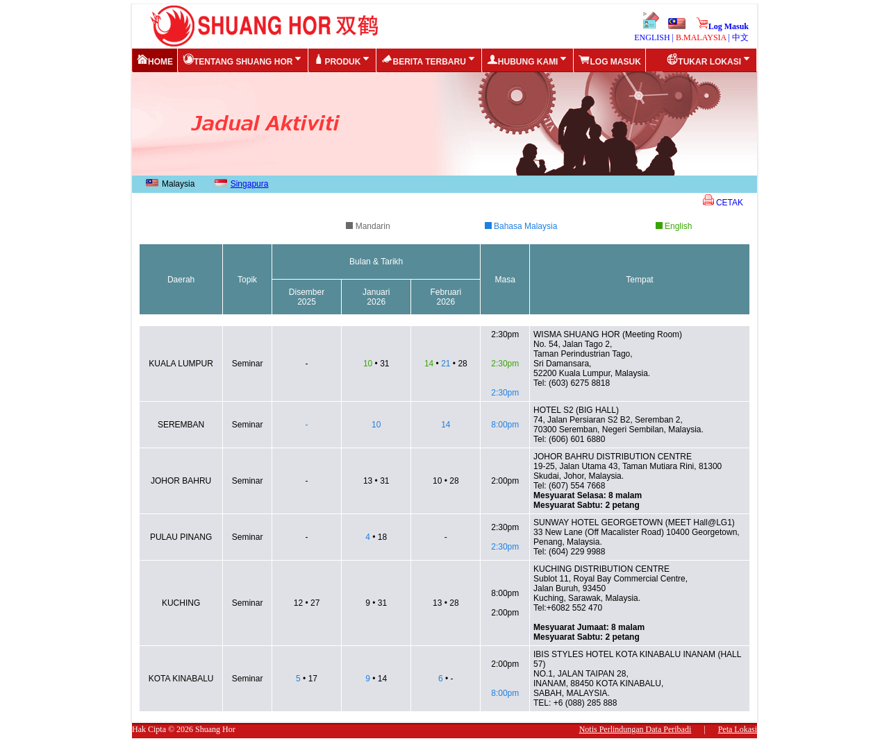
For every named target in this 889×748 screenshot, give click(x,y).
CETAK (723, 202)
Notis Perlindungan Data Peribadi (635, 729)
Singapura (240, 184)
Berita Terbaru (428, 60)
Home (155, 60)
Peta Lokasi (737, 729)
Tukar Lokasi (709, 60)
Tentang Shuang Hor (243, 60)
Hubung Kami (528, 60)
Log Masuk (722, 26)
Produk (342, 60)
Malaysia (168, 184)
